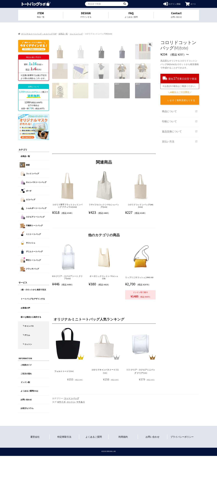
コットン (71, 424)
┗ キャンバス (28, 326)
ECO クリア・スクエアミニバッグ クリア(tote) (141, 393)
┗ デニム (26, 335)
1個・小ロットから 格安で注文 (33, 289)
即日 (27, 69)
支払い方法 (180, 141)
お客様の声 (25, 308)
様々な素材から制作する (31, 317)
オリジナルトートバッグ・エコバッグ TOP (38, 34)
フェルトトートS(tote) (64, 393)
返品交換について (180, 131)
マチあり (80, 424)
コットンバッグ (76, 34)
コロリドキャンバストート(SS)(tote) (105, 393)
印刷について (180, 121)
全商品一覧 (63, 34)
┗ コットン (27, 344)
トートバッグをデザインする (33, 299)
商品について (180, 111)
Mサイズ (61, 424)
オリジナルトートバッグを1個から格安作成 (36, 4)
